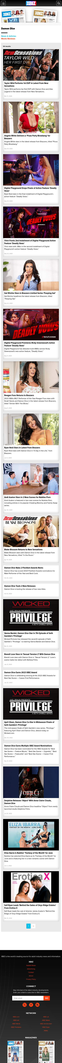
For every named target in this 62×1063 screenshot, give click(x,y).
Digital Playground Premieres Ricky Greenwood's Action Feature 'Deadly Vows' (29, 344)
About (31, 976)
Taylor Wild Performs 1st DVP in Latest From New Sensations (26, 84)
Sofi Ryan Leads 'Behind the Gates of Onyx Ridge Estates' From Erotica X (30, 907)
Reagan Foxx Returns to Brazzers (19, 395)
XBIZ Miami (46, 1020)
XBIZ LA (46, 1017)
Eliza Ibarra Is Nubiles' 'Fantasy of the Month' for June (28, 853)
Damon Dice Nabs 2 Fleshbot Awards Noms (23, 567)
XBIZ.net (16, 1020)
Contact (31, 972)
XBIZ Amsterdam (46, 1023)
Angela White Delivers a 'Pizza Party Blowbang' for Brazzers (27, 137)
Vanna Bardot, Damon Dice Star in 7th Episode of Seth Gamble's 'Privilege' (28, 634)
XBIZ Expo (46, 1027)
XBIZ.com (16, 1017)
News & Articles (8, 36)
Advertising (31, 969)
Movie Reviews (8, 38)
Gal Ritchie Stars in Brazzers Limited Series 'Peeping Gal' (30, 293)
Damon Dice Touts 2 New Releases (20, 586)
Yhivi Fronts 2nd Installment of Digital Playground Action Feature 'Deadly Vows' (30, 242)
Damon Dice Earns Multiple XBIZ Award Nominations (28, 745)
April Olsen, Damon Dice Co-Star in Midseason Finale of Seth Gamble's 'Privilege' (29, 723)
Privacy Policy (31, 979)
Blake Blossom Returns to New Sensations (23, 549)
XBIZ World (16, 1023)
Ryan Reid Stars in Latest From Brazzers (22, 447)
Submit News (31, 965)
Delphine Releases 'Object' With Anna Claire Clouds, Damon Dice (27, 802)
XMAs (46, 1030)
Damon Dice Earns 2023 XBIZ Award (20, 672)
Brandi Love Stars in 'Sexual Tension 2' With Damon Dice (29, 654)
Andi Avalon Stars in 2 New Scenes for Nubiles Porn (27, 497)
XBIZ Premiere (16, 1027)
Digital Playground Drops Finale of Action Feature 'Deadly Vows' (30, 189)
